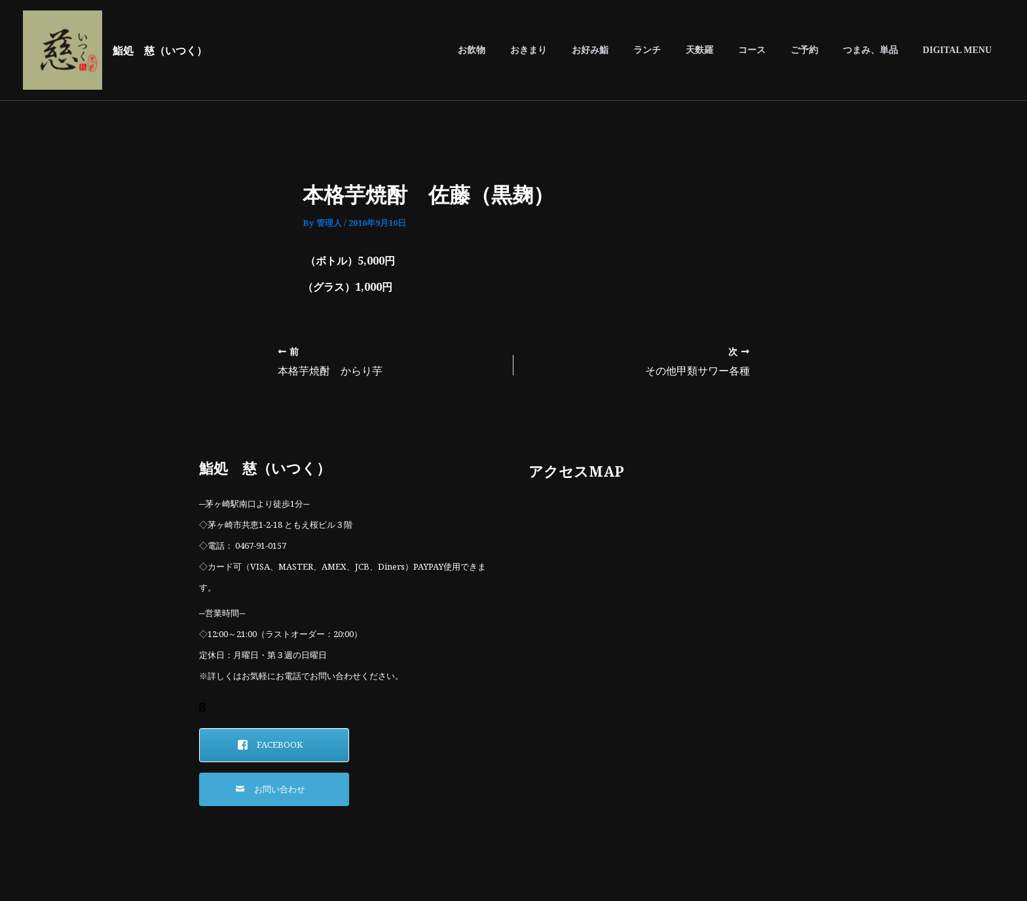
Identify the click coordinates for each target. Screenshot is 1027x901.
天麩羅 (729, 50)
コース (775, 50)
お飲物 (527, 50)
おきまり (577, 50)
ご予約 (820, 50)
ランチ (683, 50)
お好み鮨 (632, 50)
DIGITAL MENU (960, 50)
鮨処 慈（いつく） (160, 50)
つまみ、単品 (880, 50)
